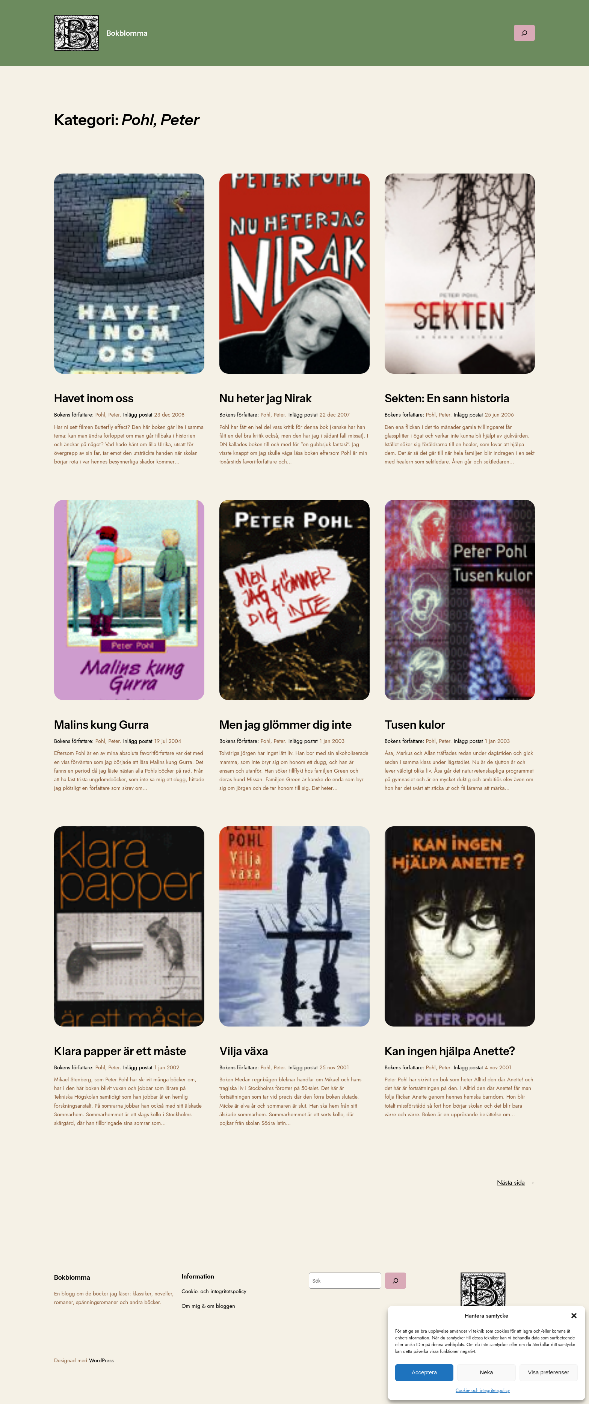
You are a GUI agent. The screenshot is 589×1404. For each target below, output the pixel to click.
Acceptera (424, 1372)
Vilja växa (243, 1051)
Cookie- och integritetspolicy (483, 1390)
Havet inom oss (93, 398)
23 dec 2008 (169, 414)
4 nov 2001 (498, 1067)
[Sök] (395, 1281)
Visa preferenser (548, 1372)
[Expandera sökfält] (524, 33)
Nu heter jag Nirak (265, 398)
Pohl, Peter (107, 414)
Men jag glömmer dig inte (285, 724)
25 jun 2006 (499, 414)
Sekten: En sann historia (447, 398)
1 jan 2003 (332, 741)
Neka (486, 1372)
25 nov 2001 (334, 1067)
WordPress (101, 1360)
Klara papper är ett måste (120, 1051)
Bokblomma (127, 33)
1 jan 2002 (167, 1067)
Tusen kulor (415, 724)
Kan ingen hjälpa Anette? (450, 1051)
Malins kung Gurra (101, 724)
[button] (574, 1315)
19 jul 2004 (167, 741)
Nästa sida (516, 1182)
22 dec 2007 (335, 414)
